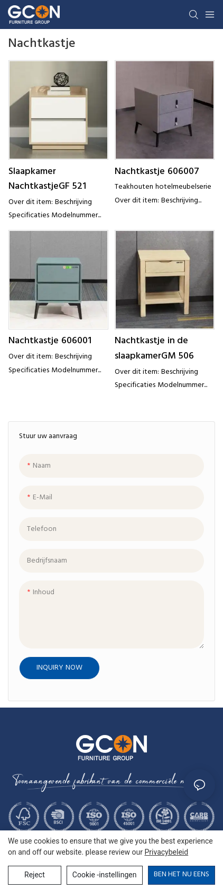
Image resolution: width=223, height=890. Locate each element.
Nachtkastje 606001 (49, 341)
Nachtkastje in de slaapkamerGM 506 (154, 349)
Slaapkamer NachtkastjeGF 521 (47, 180)
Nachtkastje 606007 (157, 172)
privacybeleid (167, 852)
